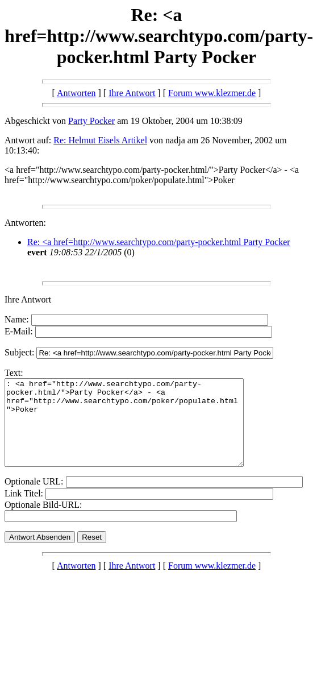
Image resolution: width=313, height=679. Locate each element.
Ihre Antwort (131, 93)
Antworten (76, 93)
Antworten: (25, 222)
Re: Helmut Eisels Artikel (100, 140)
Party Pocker (91, 121)
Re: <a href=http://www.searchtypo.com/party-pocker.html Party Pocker (158, 242)
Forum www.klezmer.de (212, 93)
